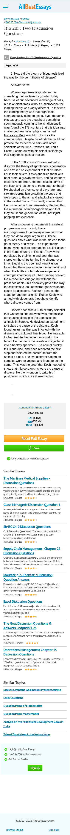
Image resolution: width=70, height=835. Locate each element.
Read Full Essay (34, 438)
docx (29, 424)
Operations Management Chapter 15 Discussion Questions (30, 652)
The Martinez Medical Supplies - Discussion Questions (26, 480)
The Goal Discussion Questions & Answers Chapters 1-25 (27, 625)
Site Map (54, 829)
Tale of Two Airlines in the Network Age (26, 734)
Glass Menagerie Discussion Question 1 (31, 505)
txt (30, 417)
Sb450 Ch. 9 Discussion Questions (27, 527)
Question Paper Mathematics (21, 714)
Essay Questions (13, 698)
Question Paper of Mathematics (22, 706)
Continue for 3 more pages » (35, 407)
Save (34, 448)
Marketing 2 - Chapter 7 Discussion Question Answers (27, 577)
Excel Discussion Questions (22, 601)
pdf (30, 421)
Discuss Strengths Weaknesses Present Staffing (32, 690)
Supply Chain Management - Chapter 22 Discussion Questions (31, 550)
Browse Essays (14, 829)
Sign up (35, 768)
